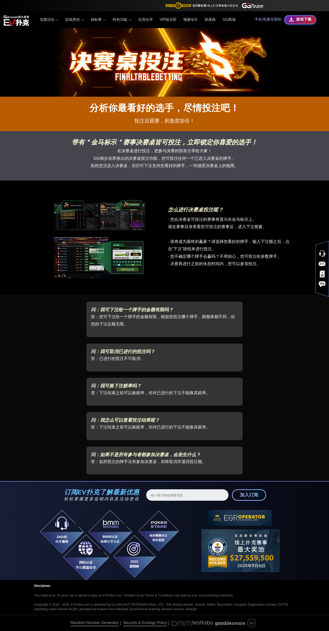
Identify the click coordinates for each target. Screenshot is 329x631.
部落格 (210, 19)
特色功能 (122, 19)
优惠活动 (49, 19)
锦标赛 (98, 19)
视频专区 (190, 19)
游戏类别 (74, 19)
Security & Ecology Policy (145, 622)
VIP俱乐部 (167, 19)
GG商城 (229, 19)
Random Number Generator (95, 622)
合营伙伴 (145, 19)
